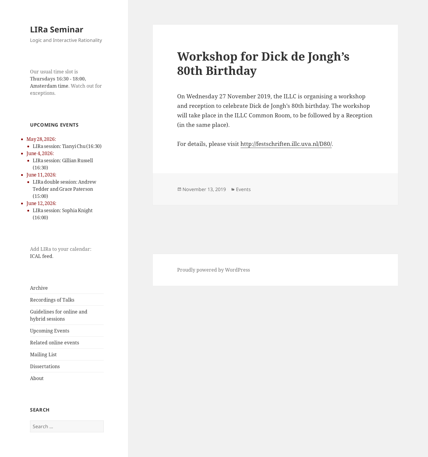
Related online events (54, 342)
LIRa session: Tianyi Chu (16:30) (67, 146)
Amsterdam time (49, 86)
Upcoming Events (49, 330)
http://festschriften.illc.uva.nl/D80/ (286, 144)
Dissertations (45, 366)
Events (243, 189)
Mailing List (43, 354)
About (37, 378)
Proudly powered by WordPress (213, 270)
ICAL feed (41, 256)
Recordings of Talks (52, 300)
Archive (39, 288)
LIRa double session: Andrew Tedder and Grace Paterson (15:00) (64, 189)
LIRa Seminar (56, 29)
